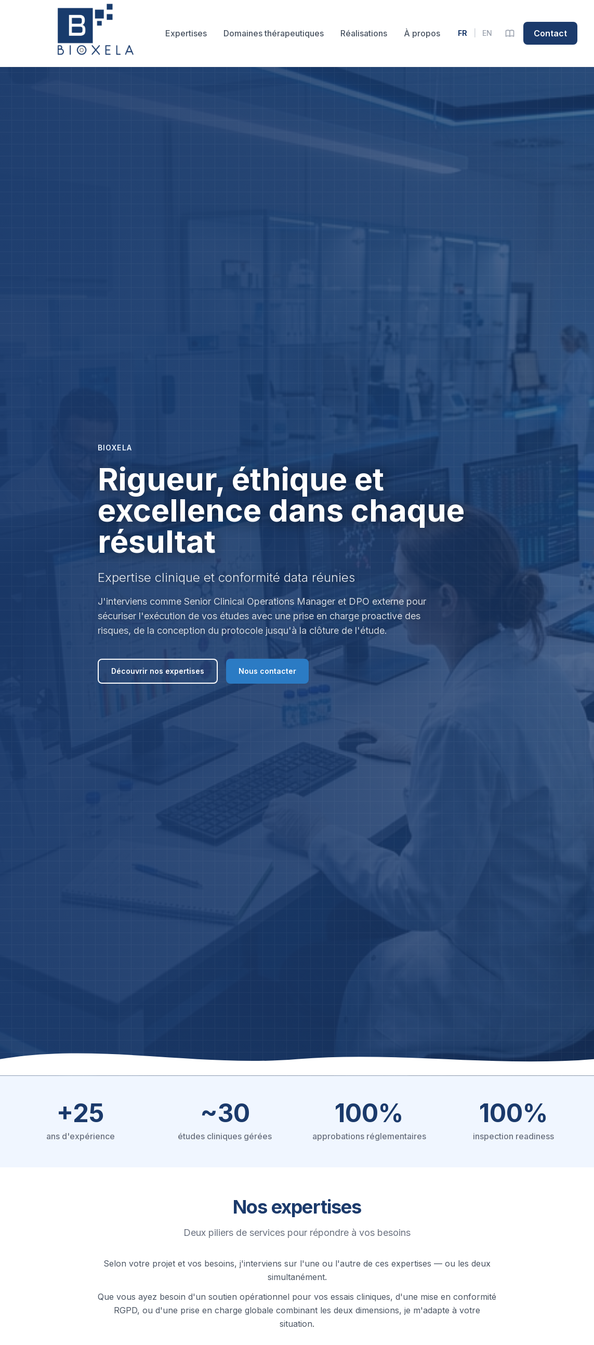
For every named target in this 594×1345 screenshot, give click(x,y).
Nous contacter (267, 671)
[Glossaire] (510, 33)
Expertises (186, 33)
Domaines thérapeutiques (273, 33)
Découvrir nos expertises (157, 671)
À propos (422, 33)
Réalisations (363, 33)
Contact (550, 33)
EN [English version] (487, 33)
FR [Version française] (462, 33)
